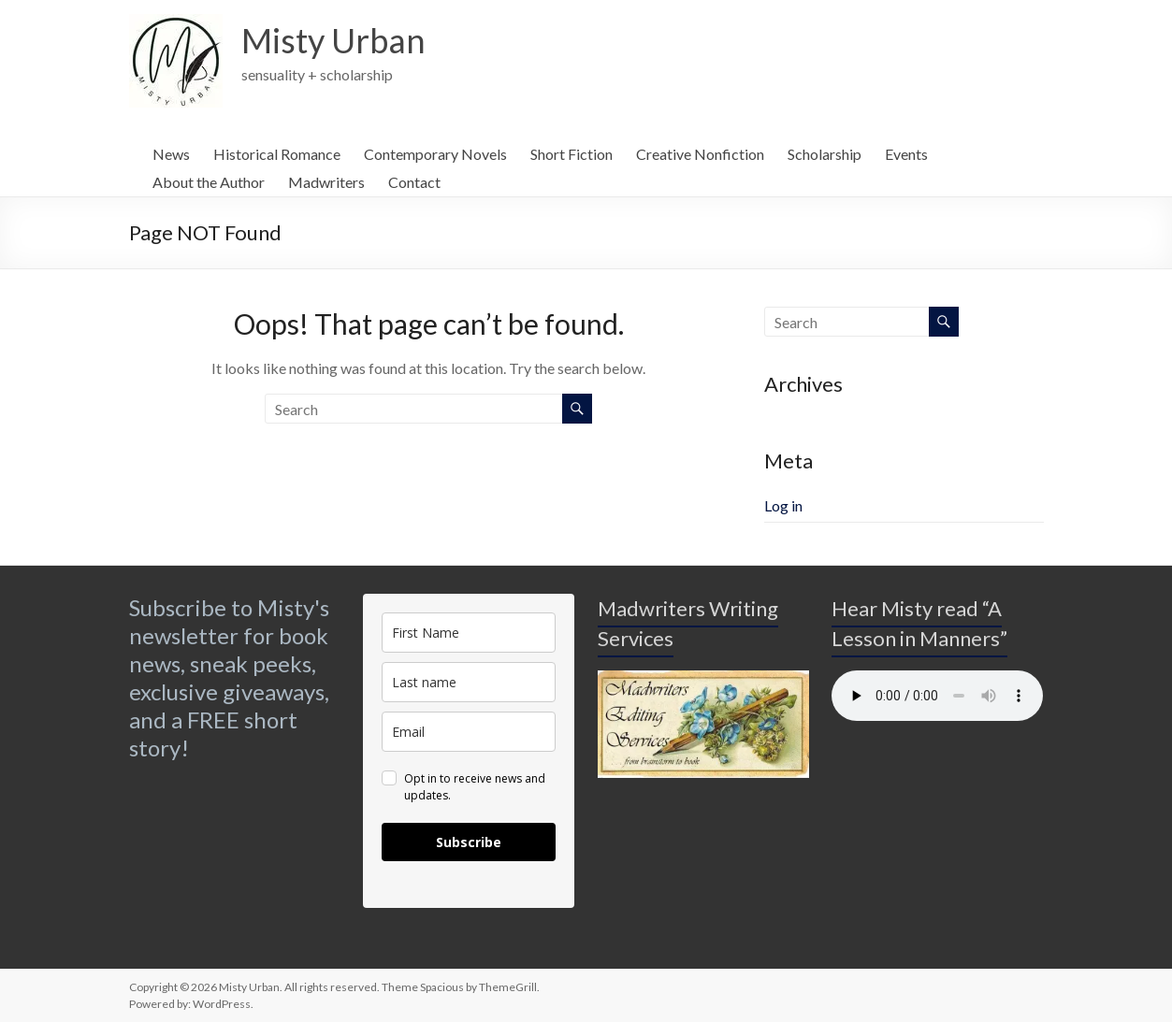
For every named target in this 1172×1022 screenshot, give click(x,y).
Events (906, 154)
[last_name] (469, 682)
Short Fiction (571, 154)
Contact (414, 182)
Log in (783, 505)
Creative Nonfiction (700, 154)
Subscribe (468, 842)
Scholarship (824, 154)
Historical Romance (276, 154)
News (171, 154)
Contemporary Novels (435, 154)
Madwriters (326, 182)
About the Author (208, 182)
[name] (469, 632)
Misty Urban (333, 40)
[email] (469, 732)
